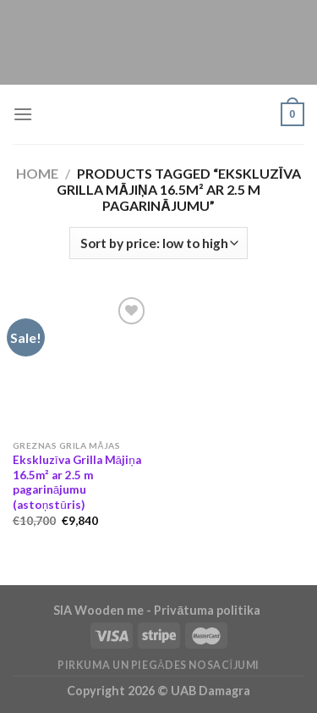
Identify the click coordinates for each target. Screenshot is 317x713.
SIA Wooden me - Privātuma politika (158, 610)
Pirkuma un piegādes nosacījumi (158, 665)
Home (37, 173)
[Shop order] (158, 243)
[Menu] (23, 114)
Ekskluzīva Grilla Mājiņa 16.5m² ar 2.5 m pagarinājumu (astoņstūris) (77, 482)
